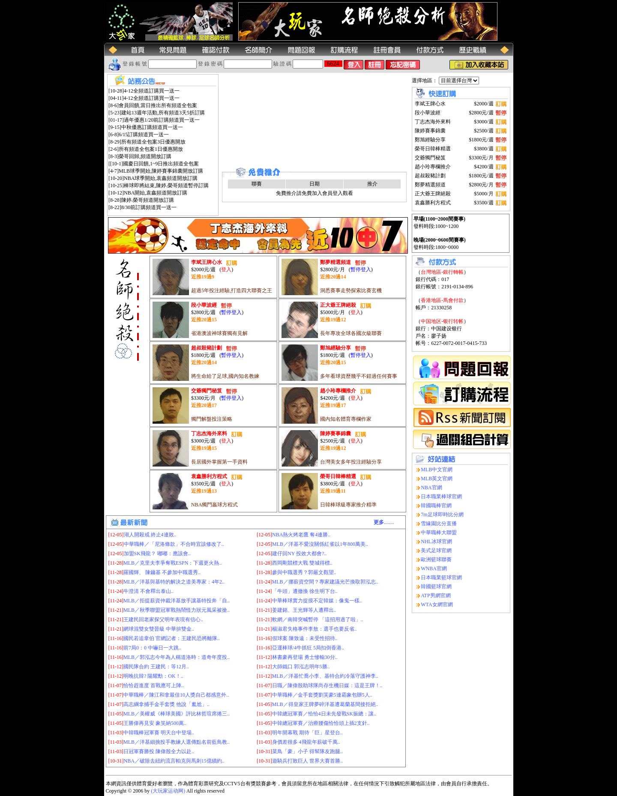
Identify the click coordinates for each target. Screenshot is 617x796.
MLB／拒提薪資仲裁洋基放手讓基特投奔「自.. (176, 601)
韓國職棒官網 (436, 506)
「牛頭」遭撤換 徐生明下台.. (305, 591)
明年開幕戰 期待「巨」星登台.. (307, 733)
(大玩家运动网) (168, 791)
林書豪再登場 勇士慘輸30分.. (305, 657)
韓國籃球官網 (436, 587)
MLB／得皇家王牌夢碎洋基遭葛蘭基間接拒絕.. (325, 704)
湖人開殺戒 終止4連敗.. (150, 535)
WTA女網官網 (436, 604)
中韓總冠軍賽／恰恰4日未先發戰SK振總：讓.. (324, 714)
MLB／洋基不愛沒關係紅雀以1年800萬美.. (320, 544)
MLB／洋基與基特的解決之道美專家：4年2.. (174, 582)
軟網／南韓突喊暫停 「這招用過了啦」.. (317, 619)
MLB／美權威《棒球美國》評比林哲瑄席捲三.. (176, 714)
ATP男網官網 (435, 595)
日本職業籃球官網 (441, 578)
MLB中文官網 (436, 470)
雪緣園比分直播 (439, 524)
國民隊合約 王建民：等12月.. (156, 667)
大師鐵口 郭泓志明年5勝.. (301, 667)
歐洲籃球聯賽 (436, 560)
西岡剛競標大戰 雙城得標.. (302, 563)
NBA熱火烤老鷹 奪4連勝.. (301, 535)
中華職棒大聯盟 (439, 533)
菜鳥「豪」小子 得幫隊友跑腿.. (307, 751)
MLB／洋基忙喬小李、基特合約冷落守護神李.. (325, 676)
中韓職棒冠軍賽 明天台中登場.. (158, 733)
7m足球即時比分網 (442, 515)
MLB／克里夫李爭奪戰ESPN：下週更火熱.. (172, 563)
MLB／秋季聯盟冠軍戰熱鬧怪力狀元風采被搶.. (176, 610)
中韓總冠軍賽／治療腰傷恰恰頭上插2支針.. (321, 723)
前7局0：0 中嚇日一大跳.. (152, 648)
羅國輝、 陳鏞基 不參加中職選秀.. (162, 572)
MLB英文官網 (436, 479)
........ (384, 522)
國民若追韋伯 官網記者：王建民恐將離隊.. (171, 638)
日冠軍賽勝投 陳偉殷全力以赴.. (158, 751)
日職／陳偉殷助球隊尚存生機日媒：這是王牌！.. (327, 685)
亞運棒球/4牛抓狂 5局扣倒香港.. (308, 648)
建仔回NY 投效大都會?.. (299, 554)
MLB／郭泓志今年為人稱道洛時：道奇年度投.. (176, 657)
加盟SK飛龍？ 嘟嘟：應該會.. (157, 554)
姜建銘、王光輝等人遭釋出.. (304, 610)
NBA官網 (431, 488)
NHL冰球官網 (436, 542)
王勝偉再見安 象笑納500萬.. (154, 723)
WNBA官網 (434, 569)
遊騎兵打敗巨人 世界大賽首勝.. (307, 761)
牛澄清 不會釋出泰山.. (148, 591)
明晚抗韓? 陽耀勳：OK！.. (153, 676)
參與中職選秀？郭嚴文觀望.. (304, 572)
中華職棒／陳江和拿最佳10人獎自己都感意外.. (176, 695)
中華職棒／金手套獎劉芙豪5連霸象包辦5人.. (322, 695)
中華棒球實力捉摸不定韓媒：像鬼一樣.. (317, 601)
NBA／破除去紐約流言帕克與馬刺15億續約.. (174, 761)
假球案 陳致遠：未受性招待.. (305, 638)
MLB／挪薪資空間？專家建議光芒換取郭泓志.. (325, 582)
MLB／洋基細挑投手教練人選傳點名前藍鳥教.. (176, 742)
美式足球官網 (436, 551)
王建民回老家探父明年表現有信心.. (163, 619)
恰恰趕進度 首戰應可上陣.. (153, 685)
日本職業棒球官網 (441, 497)
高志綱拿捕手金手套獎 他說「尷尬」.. (166, 704)
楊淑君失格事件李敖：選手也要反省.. (314, 629)
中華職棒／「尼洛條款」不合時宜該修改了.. (174, 544)
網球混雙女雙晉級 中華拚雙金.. (158, 629)
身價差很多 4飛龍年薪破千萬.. (306, 742)
